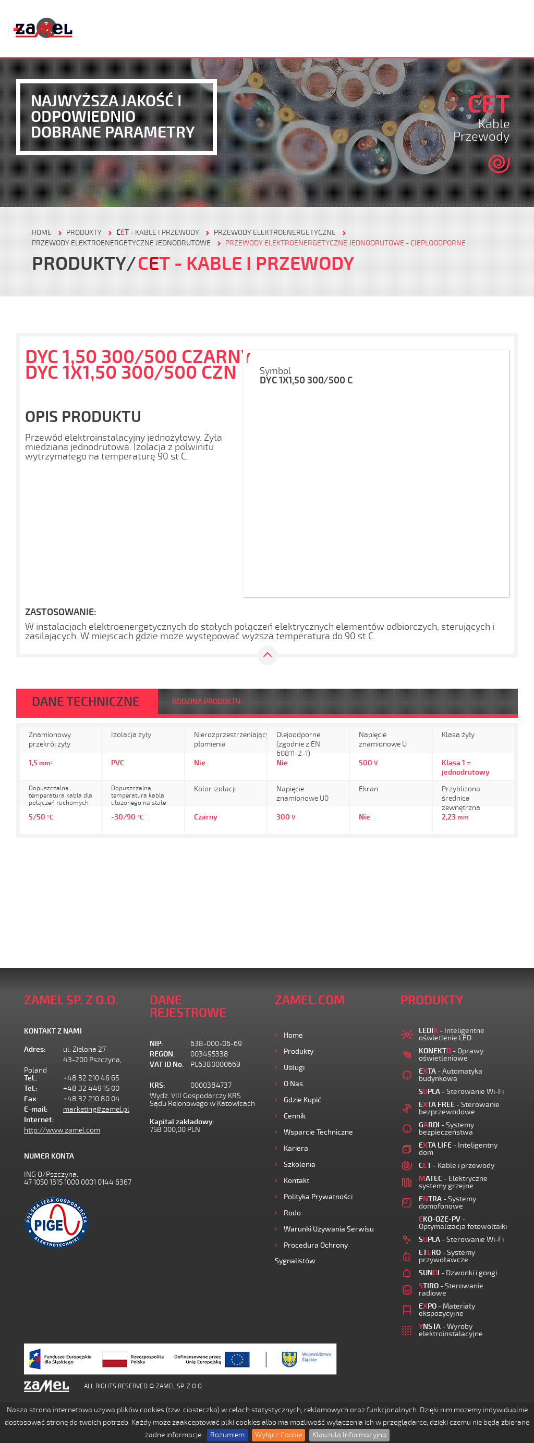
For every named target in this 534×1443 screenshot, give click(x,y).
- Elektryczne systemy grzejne (453, 1182)
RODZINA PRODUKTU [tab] (206, 701)
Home (293, 1035)
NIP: (156, 1044)
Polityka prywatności (318, 1196)
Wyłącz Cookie (278, 1434)
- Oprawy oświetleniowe (451, 1055)
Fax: (31, 1099)
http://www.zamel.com (62, 1130)
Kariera (296, 1148)
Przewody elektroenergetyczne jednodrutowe (121, 243)
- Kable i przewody (157, 232)
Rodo (292, 1213)
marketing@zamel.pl (96, 1109)
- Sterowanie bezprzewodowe (459, 1108)
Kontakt (296, 1180)
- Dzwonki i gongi (458, 1272)
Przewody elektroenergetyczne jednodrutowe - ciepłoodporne (345, 243)
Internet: (39, 1120)
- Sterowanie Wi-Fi (461, 1091)
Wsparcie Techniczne (318, 1132)
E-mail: (36, 1109)
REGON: (162, 1054)
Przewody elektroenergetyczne (275, 232)
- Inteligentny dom (458, 1149)
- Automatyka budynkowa (450, 1075)
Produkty (298, 1051)
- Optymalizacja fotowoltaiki (463, 1223)
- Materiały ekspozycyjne (447, 1310)
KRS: (157, 1085)
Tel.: (31, 1078)
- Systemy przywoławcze (447, 1256)
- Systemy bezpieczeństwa (446, 1129)
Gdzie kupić (302, 1100)
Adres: (35, 1049)
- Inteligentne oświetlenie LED (451, 1034)
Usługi (294, 1067)
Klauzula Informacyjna (349, 1434)
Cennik (295, 1116)
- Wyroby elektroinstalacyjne (451, 1330)
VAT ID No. (167, 1064)
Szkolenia (299, 1164)
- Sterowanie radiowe (451, 1290)
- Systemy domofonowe (447, 1203)
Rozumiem (227, 1434)
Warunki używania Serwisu (329, 1229)
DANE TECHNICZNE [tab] (86, 702)
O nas (293, 1083)
